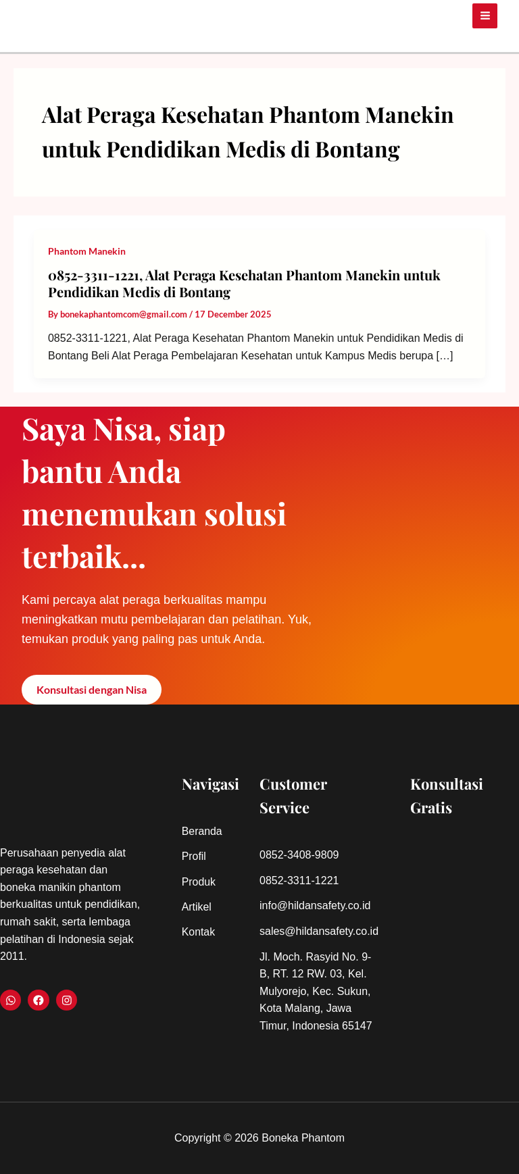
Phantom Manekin (87, 251)
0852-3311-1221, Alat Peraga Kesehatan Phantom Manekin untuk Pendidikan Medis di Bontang (244, 283)
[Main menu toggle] (484, 14)
